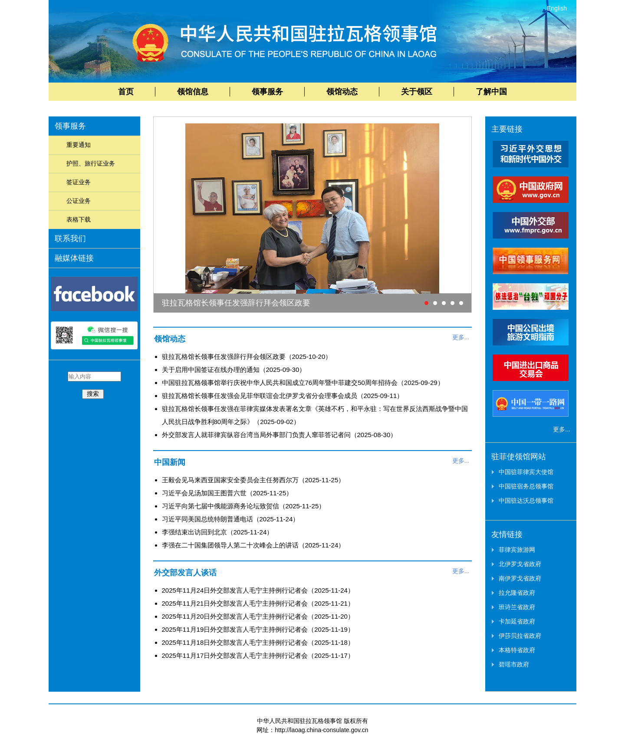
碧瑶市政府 (514, 664)
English (557, 8)
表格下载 (78, 219)
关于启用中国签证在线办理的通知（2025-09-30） (234, 369)
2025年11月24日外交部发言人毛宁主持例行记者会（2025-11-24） (258, 590)
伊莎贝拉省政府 (520, 635)
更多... (461, 337)
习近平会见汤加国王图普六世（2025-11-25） (227, 493)
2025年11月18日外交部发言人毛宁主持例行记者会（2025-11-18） (258, 642)
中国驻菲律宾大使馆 (526, 471)
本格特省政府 (517, 650)
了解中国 (491, 91)
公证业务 (78, 200)
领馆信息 (192, 91)
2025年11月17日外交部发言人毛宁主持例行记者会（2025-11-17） (258, 655)
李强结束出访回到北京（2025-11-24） (217, 532)
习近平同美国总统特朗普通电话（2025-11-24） (230, 519)
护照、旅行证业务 (90, 163)
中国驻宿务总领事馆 (526, 486)
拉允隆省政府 (517, 592)
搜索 (93, 393)
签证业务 (78, 182)
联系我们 (70, 238)
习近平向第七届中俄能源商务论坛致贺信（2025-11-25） (244, 506)
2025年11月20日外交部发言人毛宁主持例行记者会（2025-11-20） (258, 616)
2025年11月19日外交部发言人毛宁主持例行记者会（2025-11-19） (258, 629)
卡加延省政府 (517, 621)
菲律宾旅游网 (517, 549)
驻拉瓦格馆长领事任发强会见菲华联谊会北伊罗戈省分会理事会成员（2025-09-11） (283, 395)
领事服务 (267, 91)
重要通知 (78, 144)
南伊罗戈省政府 (520, 578)
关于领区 (416, 91)
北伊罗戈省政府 (520, 563)
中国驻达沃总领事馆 (526, 500)
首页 (126, 91)
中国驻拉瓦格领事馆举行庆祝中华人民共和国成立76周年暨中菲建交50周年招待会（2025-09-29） (303, 382)
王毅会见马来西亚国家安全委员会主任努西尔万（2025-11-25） (253, 480)
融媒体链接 (74, 258)
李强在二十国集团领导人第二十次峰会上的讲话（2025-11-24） (253, 545)
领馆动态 (342, 91)
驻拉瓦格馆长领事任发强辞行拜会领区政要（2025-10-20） (247, 356)
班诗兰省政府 (517, 606)
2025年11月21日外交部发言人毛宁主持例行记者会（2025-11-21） (258, 603)
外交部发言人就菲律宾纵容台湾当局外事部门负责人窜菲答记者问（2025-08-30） (279, 434)
